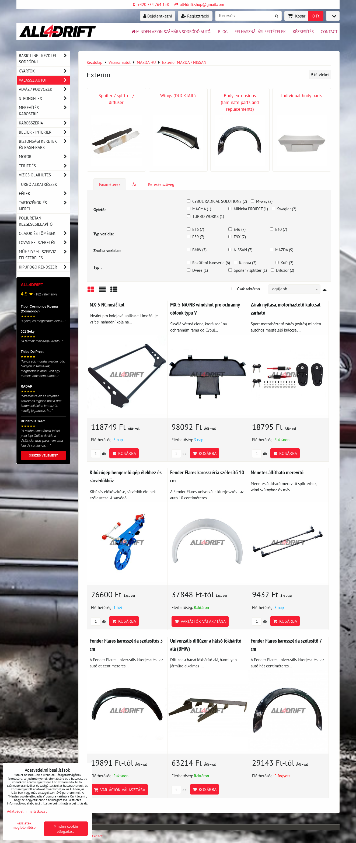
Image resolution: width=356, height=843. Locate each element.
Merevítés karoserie (44, 110)
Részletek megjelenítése (24, 825)
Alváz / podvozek (44, 89)
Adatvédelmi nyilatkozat (27, 811)
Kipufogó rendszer (44, 267)
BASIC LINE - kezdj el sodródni (44, 58)
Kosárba (124, 453)
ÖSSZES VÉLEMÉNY (43, 455)
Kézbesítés (303, 31)
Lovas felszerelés (44, 242)
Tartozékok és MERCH (44, 205)
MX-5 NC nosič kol (107, 304)
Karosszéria (44, 123)
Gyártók (44, 71)
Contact (329, 31)
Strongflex (44, 98)
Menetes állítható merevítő (277, 472)
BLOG (223, 31)
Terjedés (44, 165)
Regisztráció (195, 16)
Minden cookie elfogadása (66, 829)
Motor (44, 156)
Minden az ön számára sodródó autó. (171, 31)
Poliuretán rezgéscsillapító (36, 221)
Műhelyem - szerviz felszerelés (44, 254)
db (98, 453)
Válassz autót (44, 80)
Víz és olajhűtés (44, 174)
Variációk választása (200, 621)
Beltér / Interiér (44, 132)
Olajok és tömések (44, 233)
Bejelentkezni (157, 16)
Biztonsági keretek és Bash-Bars (44, 144)
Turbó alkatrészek (38, 184)
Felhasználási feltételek (260, 31)
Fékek (44, 193)
